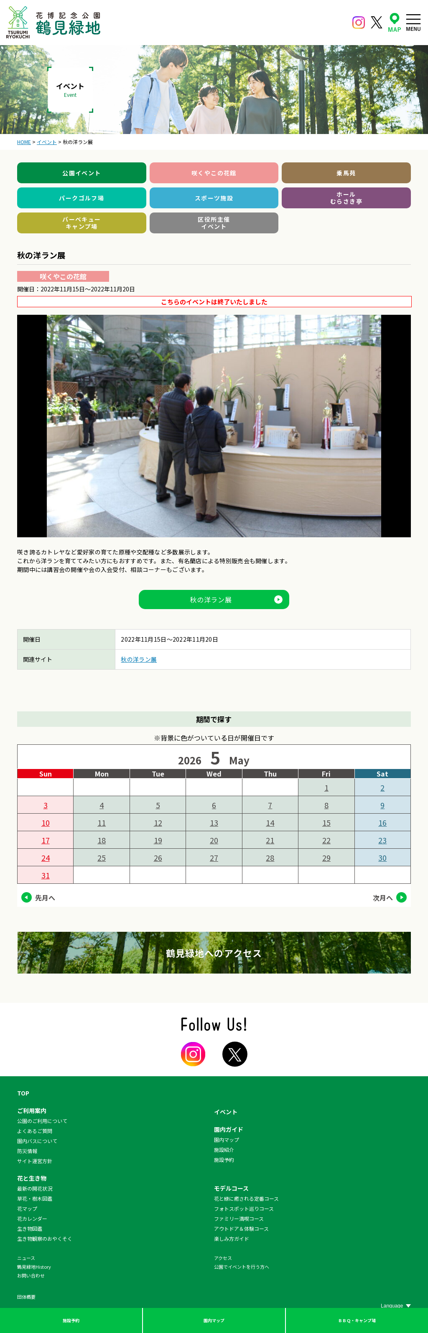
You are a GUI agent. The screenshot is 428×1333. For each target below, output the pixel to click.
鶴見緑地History (34, 1266)
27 (214, 857)
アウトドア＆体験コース (241, 1228)
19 (158, 840)
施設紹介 (224, 1149)
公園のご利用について (42, 1120)
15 (326, 822)
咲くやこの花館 (214, 173)
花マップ (27, 1208)
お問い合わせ (31, 1275)
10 (45, 822)
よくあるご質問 (34, 1130)
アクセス (223, 1258)
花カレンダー (32, 1218)
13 (214, 822)
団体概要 (26, 1296)
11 (101, 822)
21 (270, 840)
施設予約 (71, 1320)
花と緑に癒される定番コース (246, 1198)
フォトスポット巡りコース (244, 1208)
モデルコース (231, 1188)
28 (270, 857)
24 (45, 857)
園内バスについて (37, 1140)
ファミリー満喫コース (239, 1218)
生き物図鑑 (29, 1228)
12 (158, 822)
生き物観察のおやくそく (44, 1238)
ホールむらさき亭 (346, 198)
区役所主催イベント (214, 223)
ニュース (26, 1258)
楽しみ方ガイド (231, 1238)
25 (101, 857)
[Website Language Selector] (396, 1306)
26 (158, 857)
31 (45, 875)
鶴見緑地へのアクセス (214, 952)
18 (101, 840)
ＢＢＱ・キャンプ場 (357, 1320)
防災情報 (27, 1150)
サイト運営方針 (34, 1160)
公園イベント (81, 173)
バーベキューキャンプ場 (81, 223)
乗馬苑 (346, 173)
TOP (23, 1093)
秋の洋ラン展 (211, 599)
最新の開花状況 (34, 1188)
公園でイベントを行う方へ (241, 1266)
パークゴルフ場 (81, 198)
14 (270, 822)
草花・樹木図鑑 (34, 1198)
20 (214, 840)
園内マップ (214, 1320)
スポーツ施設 (214, 198)
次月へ (383, 898)
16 (382, 822)
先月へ (45, 898)
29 (326, 857)
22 (326, 840)
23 (382, 840)
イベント (225, 1112)
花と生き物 (31, 1178)
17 (45, 840)
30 (382, 857)
